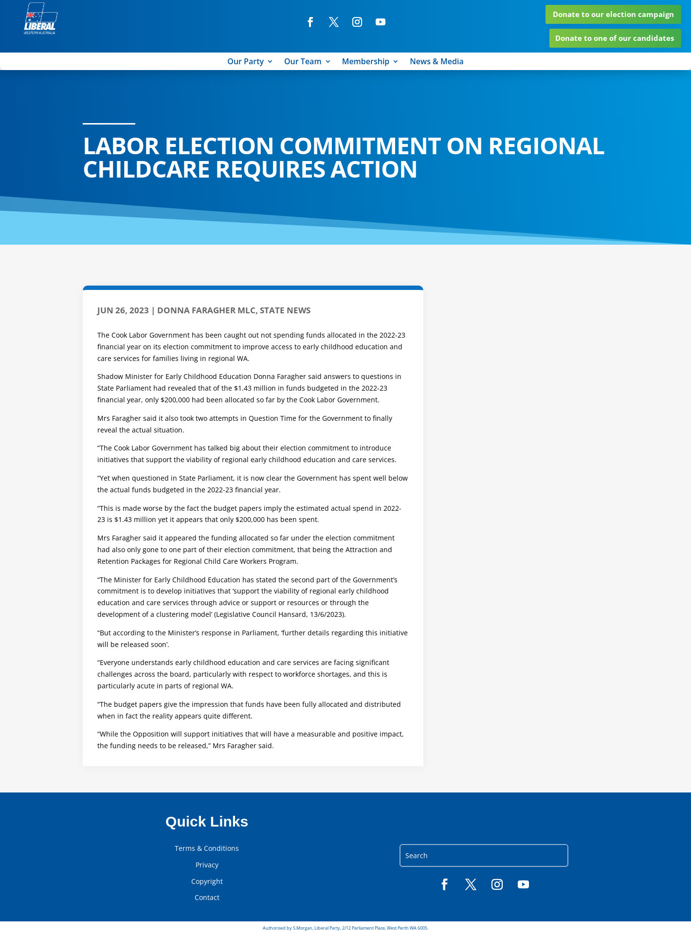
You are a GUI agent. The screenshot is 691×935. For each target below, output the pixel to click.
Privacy (207, 865)
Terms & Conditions (207, 849)
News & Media (436, 62)
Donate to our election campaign (613, 14)
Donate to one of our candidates (614, 38)
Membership (366, 62)
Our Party (245, 62)
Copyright (207, 881)
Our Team (303, 62)
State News (285, 310)
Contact (207, 898)
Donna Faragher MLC (206, 310)
